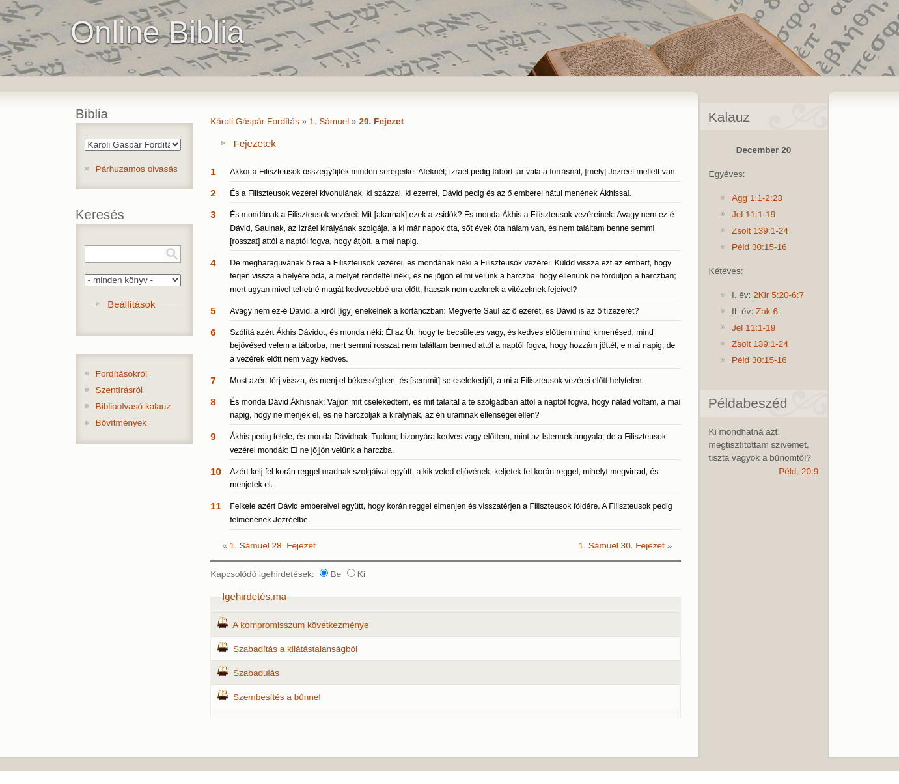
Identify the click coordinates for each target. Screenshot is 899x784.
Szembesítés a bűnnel (277, 697)
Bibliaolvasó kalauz (133, 406)
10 (215, 471)
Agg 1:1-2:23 (757, 198)
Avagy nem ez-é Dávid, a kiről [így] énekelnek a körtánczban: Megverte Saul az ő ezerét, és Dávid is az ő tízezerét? (434, 311)
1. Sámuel (329, 121)
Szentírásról (119, 390)
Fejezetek (255, 143)
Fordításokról (121, 374)
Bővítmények (121, 422)
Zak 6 (767, 311)
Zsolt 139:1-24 (760, 231)
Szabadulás (256, 673)
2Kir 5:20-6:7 (778, 295)
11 (215, 505)
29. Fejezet (381, 121)
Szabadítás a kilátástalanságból (295, 649)
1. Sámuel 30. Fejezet (622, 545)
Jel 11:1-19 (753, 214)
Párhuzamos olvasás (137, 169)
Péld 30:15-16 (759, 247)
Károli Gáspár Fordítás (254, 121)
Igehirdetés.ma (254, 596)
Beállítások (131, 304)
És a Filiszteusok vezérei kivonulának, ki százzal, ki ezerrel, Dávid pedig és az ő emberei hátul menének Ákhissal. (430, 193)
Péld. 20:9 (798, 471)
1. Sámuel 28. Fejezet (273, 545)
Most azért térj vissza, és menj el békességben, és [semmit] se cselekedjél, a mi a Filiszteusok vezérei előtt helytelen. (437, 380)
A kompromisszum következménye (300, 625)
